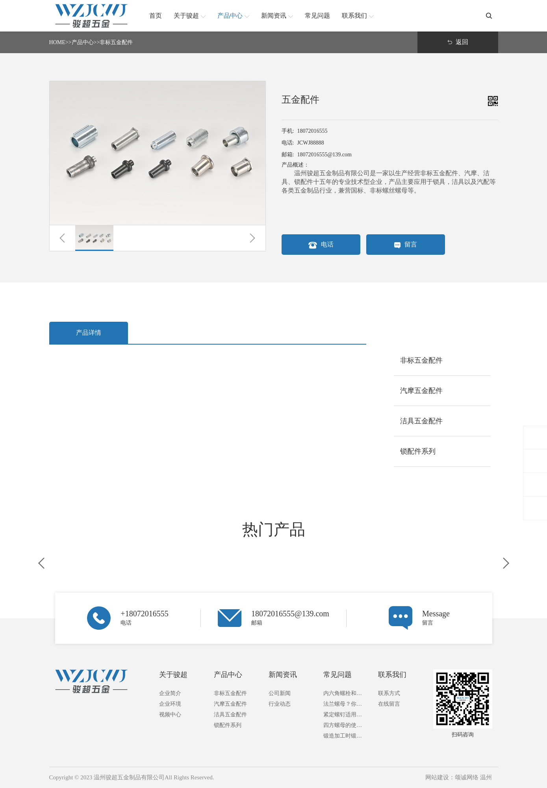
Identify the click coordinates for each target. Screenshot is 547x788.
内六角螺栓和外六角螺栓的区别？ (344, 693)
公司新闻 (280, 693)
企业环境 (170, 704)
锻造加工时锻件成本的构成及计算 (344, 736)
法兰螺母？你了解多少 (344, 704)
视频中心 (170, 715)
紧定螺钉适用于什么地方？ (344, 715)
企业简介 (170, 693)
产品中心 (83, 42)
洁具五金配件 (230, 715)
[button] (62, 238)
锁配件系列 (227, 725)
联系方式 (389, 693)
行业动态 (280, 704)
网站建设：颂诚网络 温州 (458, 777)
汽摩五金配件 (230, 704)
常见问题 (337, 675)
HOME (57, 42)
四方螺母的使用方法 (344, 725)
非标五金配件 (116, 42)
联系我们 (392, 675)
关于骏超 (173, 675)
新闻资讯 (283, 675)
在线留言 (389, 704)
